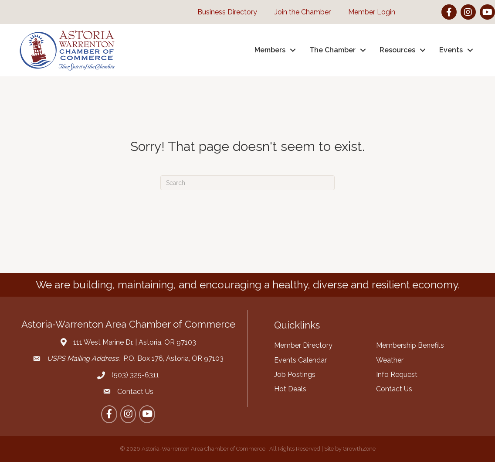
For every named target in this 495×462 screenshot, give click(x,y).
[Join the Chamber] (298, 12)
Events (451, 50)
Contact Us (394, 389)
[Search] (247, 182)
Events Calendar (300, 360)
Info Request (396, 374)
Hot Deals (290, 389)
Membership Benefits (410, 345)
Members (269, 50)
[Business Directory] (223, 12)
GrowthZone (359, 448)
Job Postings (294, 374)
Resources (397, 50)
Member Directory (303, 345)
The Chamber (332, 50)
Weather (389, 360)
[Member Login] (367, 12)
